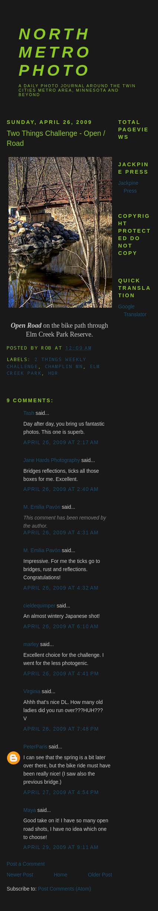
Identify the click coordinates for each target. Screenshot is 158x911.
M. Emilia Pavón (41, 507)
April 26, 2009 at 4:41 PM (61, 673)
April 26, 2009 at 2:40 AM (61, 489)
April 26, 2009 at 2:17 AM (61, 442)
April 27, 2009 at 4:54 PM (61, 792)
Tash (28, 413)
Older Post (100, 875)
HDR (53, 373)
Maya (29, 810)
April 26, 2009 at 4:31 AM (61, 532)
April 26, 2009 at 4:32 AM (61, 588)
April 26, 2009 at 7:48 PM (61, 729)
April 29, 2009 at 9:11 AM (61, 847)
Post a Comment (26, 864)
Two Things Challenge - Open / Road (56, 138)
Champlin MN (64, 366)
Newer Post (20, 875)
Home (61, 875)
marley (31, 644)
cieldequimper (39, 606)
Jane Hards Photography (51, 460)
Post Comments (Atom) (64, 889)
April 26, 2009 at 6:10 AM (61, 626)
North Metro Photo (55, 52)
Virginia (31, 691)
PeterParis (35, 747)
